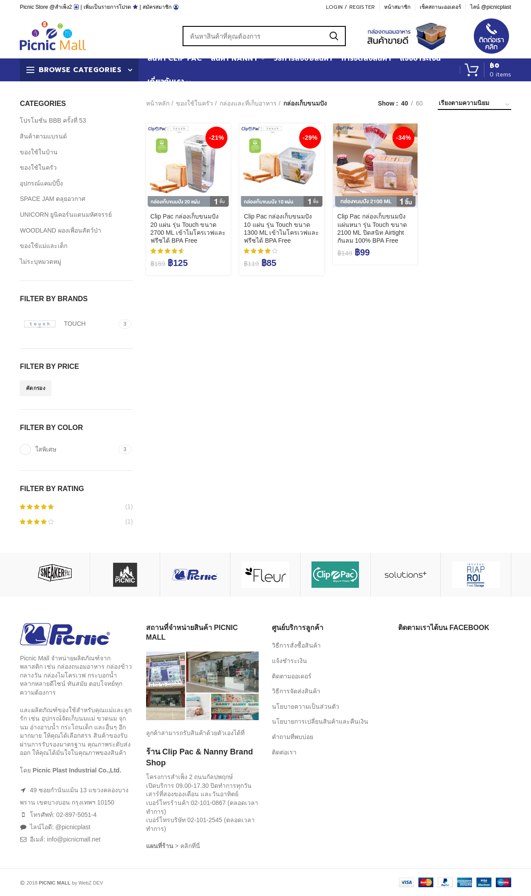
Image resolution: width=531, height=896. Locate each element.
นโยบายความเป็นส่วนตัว (305, 706)
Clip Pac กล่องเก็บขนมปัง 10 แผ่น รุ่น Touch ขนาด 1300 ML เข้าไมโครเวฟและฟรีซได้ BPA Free (281, 228)
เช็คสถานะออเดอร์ (440, 7)
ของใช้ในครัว (194, 103)
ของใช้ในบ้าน (39, 152)
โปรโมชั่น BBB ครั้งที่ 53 (53, 120)
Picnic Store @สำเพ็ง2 (46, 7)
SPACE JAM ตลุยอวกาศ (52, 198)
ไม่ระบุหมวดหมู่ (40, 261)
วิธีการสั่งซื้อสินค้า (296, 645)
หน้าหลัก (157, 103)
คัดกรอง (35, 388)
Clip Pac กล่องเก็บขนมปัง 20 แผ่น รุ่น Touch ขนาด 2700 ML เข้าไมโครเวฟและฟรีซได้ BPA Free (188, 228)
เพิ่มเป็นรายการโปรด (107, 7)
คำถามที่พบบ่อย (292, 736)
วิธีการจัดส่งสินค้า (296, 691)
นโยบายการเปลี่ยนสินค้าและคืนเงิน (320, 721)
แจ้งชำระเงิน (289, 660)
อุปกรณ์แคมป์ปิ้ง (41, 183)
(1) (76, 507)
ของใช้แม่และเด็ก (43, 245)
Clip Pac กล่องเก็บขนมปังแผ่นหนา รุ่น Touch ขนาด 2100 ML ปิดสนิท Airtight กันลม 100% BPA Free (372, 228)
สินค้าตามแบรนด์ (43, 136)
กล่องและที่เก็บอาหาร (248, 103)
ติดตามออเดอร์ (291, 676)
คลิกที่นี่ (190, 845)
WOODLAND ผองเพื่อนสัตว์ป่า (60, 230)
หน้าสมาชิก (397, 7)
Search (334, 36)
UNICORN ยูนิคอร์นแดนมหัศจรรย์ (66, 214)
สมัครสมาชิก (157, 7)
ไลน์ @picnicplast (490, 7)
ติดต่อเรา (284, 752)
